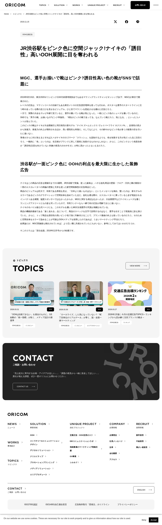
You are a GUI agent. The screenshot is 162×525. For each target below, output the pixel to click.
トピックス (17, 14)
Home (6, 14)
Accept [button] (154, 520)
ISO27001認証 (30, 504)
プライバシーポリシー (127, 504)
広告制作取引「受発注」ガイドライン (92, 504)
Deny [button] (144, 520)
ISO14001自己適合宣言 (56, 504)
